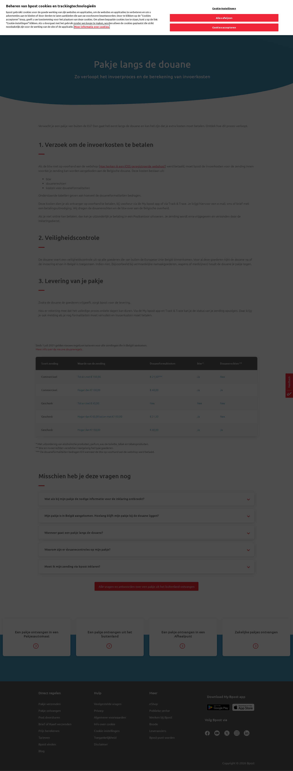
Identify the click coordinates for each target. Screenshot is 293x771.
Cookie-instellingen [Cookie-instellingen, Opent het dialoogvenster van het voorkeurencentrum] (224, 8)
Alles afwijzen (224, 17)
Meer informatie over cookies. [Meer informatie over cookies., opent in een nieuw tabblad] (91, 26)
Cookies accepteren (224, 27)
